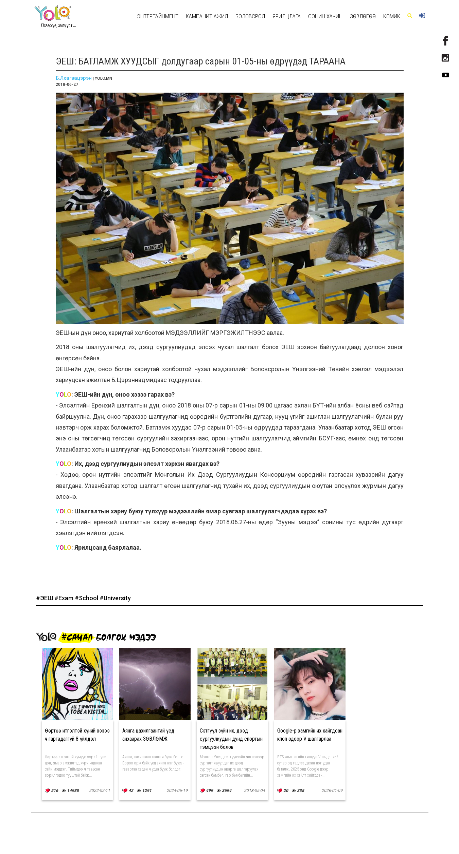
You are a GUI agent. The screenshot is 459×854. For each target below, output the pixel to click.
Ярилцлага (286, 16)
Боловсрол (250, 16)
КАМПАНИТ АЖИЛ (207, 16)
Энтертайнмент (157, 16)
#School (87, 598)
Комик (391, 16)
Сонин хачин (325, 16)
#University (115, 598)
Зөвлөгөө (363, 16)
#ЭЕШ (45, 598)
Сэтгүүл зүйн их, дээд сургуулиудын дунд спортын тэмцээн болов (231, 738)
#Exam (64, 598)
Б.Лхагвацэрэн (74, 78)
